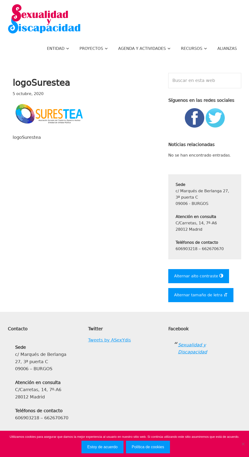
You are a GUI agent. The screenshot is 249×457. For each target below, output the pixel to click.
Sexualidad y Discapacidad (44, 19)
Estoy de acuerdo (102, 447)
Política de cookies (148, 447)
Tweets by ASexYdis (109, 340)
